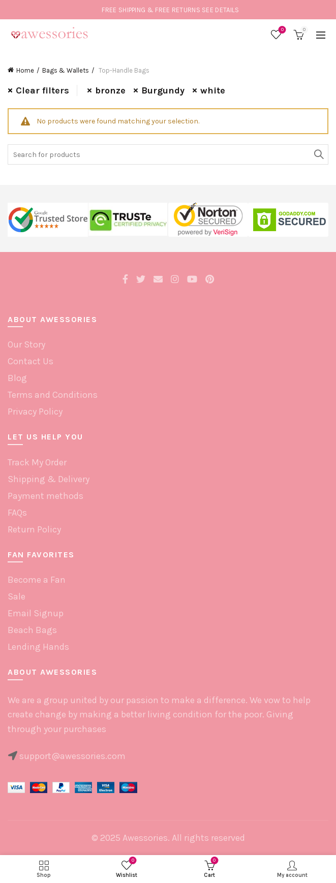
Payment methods (45, 495)
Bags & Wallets (65, 70)
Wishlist (281, 30)
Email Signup (36, 613)
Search (318, 154)
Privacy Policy (35, 411)
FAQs (17, 512)
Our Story (26, 344)
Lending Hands (38, 646)
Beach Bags (32, 630)
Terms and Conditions (53, 394)
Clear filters (42, 90)
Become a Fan (37, 579)
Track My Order (37, 462)
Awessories (145, 837)
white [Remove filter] (212, 90)
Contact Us (30, 361)
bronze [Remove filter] (110, 90)
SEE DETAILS (220, 10)
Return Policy (34, 529)
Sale (16, 596)
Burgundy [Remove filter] (163, 90)
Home (25, 70)
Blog (17, 378)
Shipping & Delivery (48, 479)
